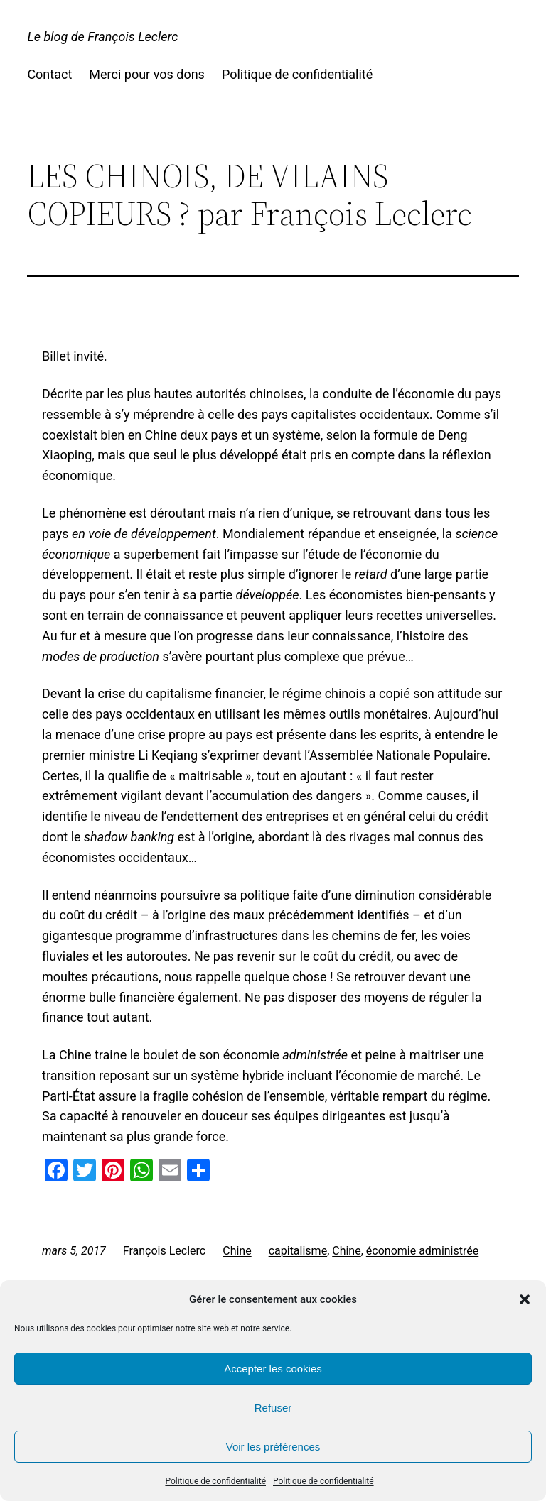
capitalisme (298, 1250)
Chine (237, 1250)
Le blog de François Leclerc (102, 36)
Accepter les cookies (273, 1369)
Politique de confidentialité (215, 1481)
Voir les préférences (273, 1447)
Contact (49, 74)
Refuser (273, 1408)
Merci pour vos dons (147, 74)
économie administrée (422, 1250)
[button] (525, 1299)
